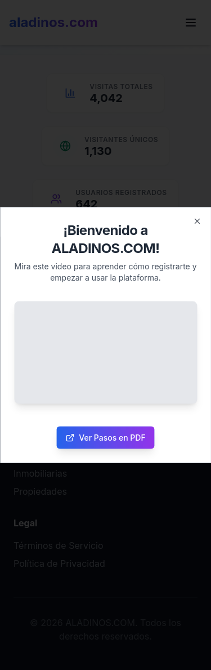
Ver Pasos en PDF (105, 437)
